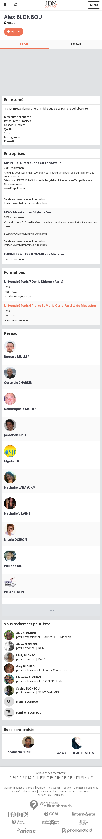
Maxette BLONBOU (29, 677)
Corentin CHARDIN (18, 382)
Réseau (76, 44)
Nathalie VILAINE (17, 513)
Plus (51, 610)
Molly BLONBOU (26, 655)
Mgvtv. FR (11, 461)
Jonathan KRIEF (15, 435)
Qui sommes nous (14, 787)
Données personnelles (86, 787)
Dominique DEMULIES (20, 409)
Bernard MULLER (16, 356)
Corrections (84, 791)
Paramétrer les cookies (24, 791)
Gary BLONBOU (26, 666)
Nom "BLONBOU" (28, 701)
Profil (24, 44)
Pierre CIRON (14, 592)
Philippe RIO (13, 566)
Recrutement (54, 787)
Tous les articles (67, 791)
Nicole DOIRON (15, 539)
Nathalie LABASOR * (19, 487)
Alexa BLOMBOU (27, 644)
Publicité (40, 787)
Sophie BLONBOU (27, 688)
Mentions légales (47, 791)
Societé (67, 787)
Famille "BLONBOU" (29, 712)
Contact (30, 787)
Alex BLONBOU (26, 633)
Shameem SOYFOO (20, 752)
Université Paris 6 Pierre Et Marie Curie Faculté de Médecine (50, 305)
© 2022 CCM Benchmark (51, 795)
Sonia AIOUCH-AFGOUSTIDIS (75, 753)
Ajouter (15, 31)
